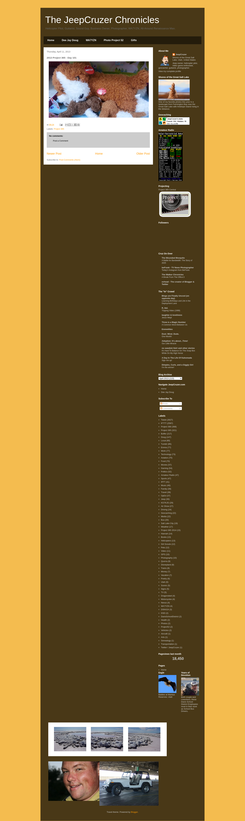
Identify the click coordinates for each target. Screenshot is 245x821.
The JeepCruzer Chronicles (102, 20)
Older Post (143, 153)
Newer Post (54, 153)
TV (162, 592)
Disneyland (166, 565)
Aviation (164, 458)
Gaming (164, 468)
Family (164, 489)
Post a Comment (60, 141)
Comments (166, 408)
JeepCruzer (181, 54)
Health (164, 620)
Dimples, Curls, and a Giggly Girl (177, 365)
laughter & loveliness (172, 315)
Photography (166, 558)
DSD (163, 613)
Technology (166, 454)
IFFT (163, 482)
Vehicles (164, 630)
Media (163, 516)
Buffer (163, 434)
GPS (163, 554)
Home (50, 40)
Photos (164, 623)
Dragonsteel (166, 596)
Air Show (165, 506)
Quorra (164, 561)
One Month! (167, 336)
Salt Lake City (167, 523)
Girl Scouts (166, 544)
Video (163, 551)
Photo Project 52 (113, 40)
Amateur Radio (168, 475)
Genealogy (166, 640)
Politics (164, 471)
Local (163, 440)
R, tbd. (165, 308)
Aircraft (164, 634)
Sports (164, 478)
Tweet (163, 420)
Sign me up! (167, 360)
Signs (163, 589)
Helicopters (166, 540)
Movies (164, 465)
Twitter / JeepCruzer (170, 647)
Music (163, 485)
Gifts (134, 40)
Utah (163, 582)
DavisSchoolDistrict (169, 616)
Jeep (163, 499)
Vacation (165, 575)
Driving (164, 509)
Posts (164, 404)
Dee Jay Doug (70, 40)
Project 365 (59, 129)
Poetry (164, 578)
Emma (164, 447)
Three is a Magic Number (174, 322)
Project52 (165, 627)
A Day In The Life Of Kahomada (177, 358)
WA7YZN (91, 40)
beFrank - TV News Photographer (178, 267)
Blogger (134, 812)
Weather (165, 527)
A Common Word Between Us (174, 325)
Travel (164, 492)
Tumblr (164, 444)
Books (164, 537)
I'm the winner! (168, 367)
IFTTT (163, 423)
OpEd (163, 496)
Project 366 (166, 426)
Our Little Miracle (169, 343)
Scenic (164, 585)
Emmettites (167, 329)
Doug (163, 437)
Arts (163, 637)
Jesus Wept (167, 318)
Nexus (164, 602)
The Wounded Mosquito (173, 258)
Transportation (167, 644)
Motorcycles (166, 599)
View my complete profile (169, 71)
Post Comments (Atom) (69, 160)
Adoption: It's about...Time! (175, 341)
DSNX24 (165, 609)
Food (163, 461)
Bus (162, 520)
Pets (163, 547)
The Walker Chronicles (173, 274)
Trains (164, 568)
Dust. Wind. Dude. (170, 334)
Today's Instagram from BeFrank (176, 270)
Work (163, 451)
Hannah (164, 533)
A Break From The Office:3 (173, 277)
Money (164, 571)
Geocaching (166, 513)
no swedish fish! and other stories (178, 348)
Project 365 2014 (168, 530)
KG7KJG (165, 503)
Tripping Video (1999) (171, 310)
